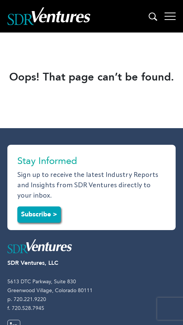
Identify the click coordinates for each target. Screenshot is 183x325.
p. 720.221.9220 (26, 299)
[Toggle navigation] (170, 16)
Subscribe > (39, 214)
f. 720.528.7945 (25, 308)
